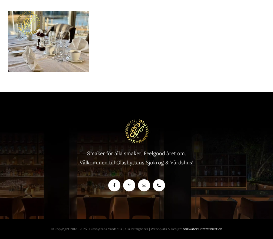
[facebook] (114, 185)
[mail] (144, 185)
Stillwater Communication (202, 229)
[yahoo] (129, 185)
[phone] (159, 185)
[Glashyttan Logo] (137, 121)
